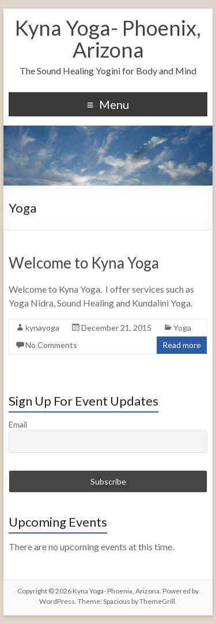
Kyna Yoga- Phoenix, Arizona (108, 38)
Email (18, 424)
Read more (181, 345)
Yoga (182, 327)
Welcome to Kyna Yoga (84, 263)
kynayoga (42, 327)
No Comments (51, 345)
